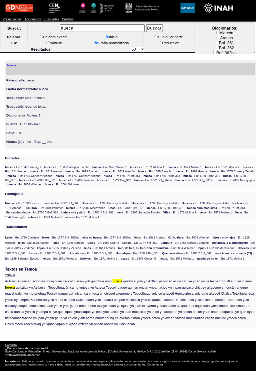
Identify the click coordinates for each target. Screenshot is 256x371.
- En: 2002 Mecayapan (235, 180)
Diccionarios (32, 19)
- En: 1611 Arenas (46, 171)
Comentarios (155, 364)
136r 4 (10, 275)
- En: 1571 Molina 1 (109, 167)
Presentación (11, 19)
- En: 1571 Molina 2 (222, 167)
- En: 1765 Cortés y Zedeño (232, 171)
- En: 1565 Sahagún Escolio (66, 167)
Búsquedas (51, 19)
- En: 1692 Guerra (191, 171)
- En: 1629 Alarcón (82, 171)
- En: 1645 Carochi (155, 171)
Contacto (10, 344)
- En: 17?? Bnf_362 (114, 180)
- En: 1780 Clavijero (76, 180)
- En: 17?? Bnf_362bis (153, 180)
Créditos (68, 19)
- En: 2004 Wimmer (25, 184)
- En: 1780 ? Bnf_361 (122, 175)
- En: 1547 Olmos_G (23, 167)
